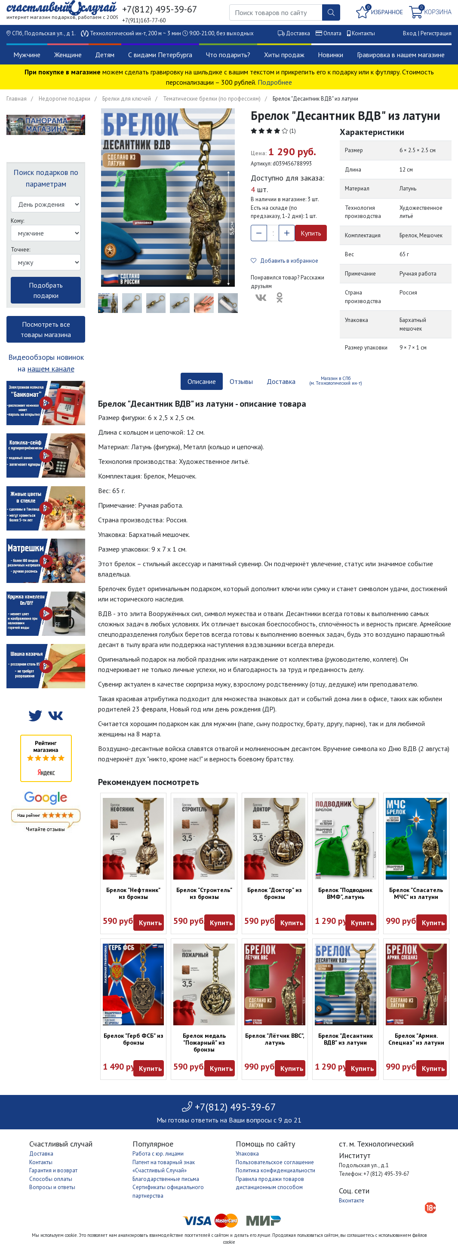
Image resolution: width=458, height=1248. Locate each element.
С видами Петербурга (160, 54)
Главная (16, 98)
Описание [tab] (202, 381)
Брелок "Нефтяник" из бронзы (133, 893)
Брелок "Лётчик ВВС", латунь (274, 1039)
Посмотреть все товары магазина (46, 329)
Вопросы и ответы (52, 1187)
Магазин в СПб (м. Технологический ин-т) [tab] (335, 380)
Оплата (332, 33)
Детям (104, 54)
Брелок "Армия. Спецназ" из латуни (416, 1039)
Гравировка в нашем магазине (401, 54)
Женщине (68, 54)
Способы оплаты (50, 1179)
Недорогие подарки (64, 98)
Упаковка (247, 1153)
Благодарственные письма (165, 1179)
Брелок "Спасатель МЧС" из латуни (416, 893)
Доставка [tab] (281, 381)
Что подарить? (228, 54)
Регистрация (436, 33)
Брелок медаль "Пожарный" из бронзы (204, 1042)
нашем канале (51, 369)
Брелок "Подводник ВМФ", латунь (345, 893)
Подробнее (275, 82)
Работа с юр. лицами (158, 1153)
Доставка (298, 33)
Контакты (363, 33)
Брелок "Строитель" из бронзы (204, 893)
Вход (410, 33)
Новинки (330, 54)
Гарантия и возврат (53, 1170)
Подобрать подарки (46, 290)
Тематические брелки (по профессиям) (212, 98)
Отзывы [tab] (241, 381)
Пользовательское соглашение (275, 1162)
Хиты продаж (284, 54)
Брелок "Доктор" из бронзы (274, 893)
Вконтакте (351, 1200)
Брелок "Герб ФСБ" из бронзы (133, 1039)
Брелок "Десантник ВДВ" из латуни (345, 1039)
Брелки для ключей (126, 98)
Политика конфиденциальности (275, 1170)
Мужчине (26, 54)
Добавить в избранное (284, 260)
